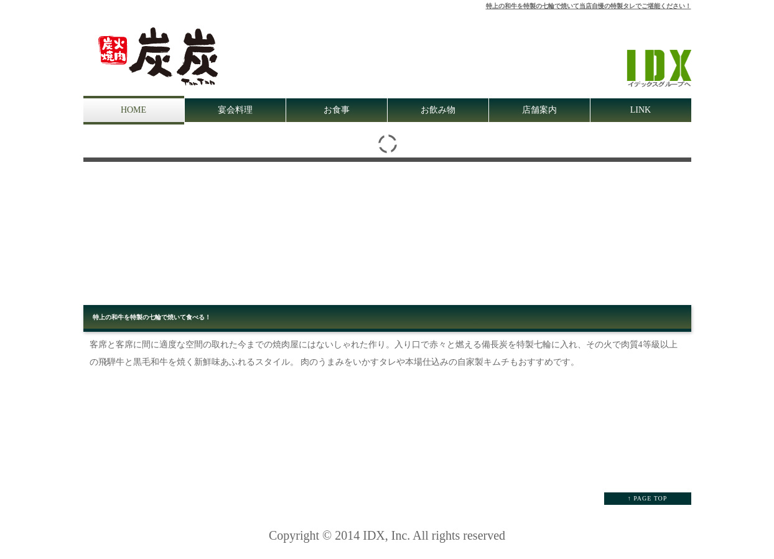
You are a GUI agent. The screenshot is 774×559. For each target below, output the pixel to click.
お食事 (337, 110)
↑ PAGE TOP (648, 498)
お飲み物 (438, 110)
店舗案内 (539, 110)
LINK (640, 110)
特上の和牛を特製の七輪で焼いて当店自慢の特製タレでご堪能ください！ (588, 5)
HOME (133, 110)
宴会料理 (235, 110)
